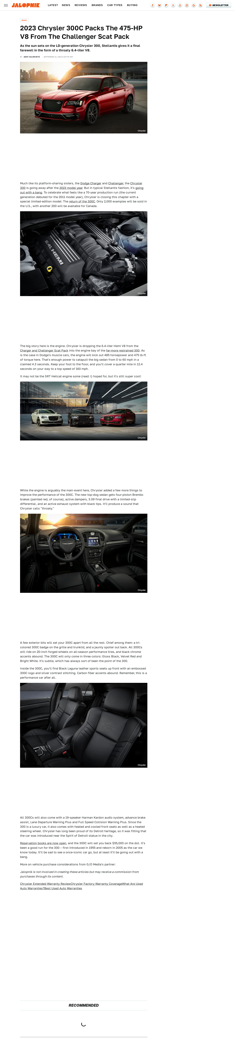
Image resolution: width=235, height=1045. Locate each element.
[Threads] (180, 5)
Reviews (81, 5)
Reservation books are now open (43, 843)
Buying (132, 5)
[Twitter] (173, 5)
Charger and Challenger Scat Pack (44, 350)
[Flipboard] (166, 5)
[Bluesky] (159, 5)
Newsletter (218, 5)
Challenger (115, 183)
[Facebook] (152, 5)
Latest (53, 5)
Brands (97, 5)
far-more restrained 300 (123, 350)
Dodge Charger (90, 183)
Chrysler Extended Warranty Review (45, 883)
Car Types (115, 5)
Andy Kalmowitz (32, 57)
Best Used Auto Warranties (63, 888)
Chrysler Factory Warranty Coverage (96, 883)
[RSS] (200, 5)
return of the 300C (82, 201)
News (66, 5)
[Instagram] (186, 5)
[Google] (193, 5)
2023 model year (70, 188)
